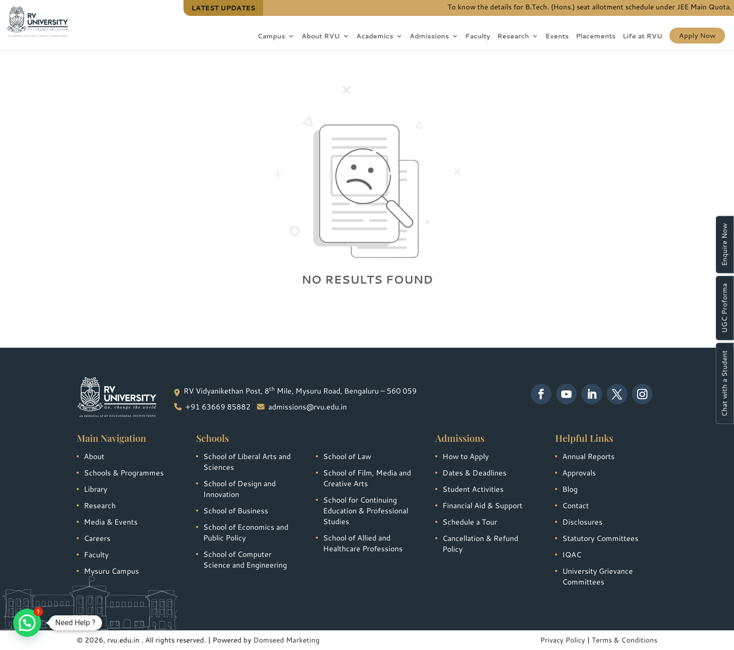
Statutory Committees (600, 538)
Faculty (477, 37)
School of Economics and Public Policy (245, 532)
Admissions (429, 37)
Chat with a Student (724, 383)
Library (95, 488)
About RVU (320, 37)
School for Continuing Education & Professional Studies (365, 510)
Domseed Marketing (286, 640)
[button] (27, 623)
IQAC (571, 554)
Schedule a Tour (469, 521)
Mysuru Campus (111, 570)
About (94, 456)
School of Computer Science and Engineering (245, 559)
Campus (271, 37)
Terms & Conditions (624, 640)
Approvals (579, 472)
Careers (97, 538)
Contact (575, 505)
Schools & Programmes (124, 472)
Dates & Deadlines (474, 472)
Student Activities (473, 488)
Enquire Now (724, 244)
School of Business (235, 510)
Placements (596, 37)
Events (557, 37)
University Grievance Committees (597, 576)
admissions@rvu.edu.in (307, 406)
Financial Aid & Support (482, 505)
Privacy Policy (562, 640)
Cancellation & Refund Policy (480, 543)
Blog (570, 488)
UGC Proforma (724, 308)
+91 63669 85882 (217, 406)
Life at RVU (642, 37)
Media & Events (111, 521)
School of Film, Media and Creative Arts (367, 478)
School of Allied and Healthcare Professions (363, 543)
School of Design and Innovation (239, 488)
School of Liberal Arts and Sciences (247, 461)
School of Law (347, 456)
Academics (374, 37)
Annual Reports (588, 456)
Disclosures (582, 521)
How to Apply (465, 456)
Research (513, 37)
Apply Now (697, 35)
